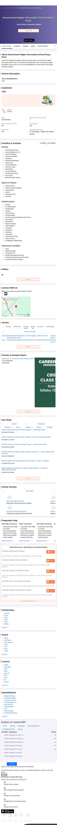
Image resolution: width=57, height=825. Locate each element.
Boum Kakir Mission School (15, 501)
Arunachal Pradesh (34, 24)
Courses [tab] (40, 326)
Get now (51, 560)
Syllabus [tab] (28, 427)
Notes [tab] (18, 427)
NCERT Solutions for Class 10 (13, 742)
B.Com (7, 682)
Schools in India (11, 8)
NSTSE (7, 613)
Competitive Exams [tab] (9, 729)
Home (3, 8)
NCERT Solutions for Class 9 (13, 745)
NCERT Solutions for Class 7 (13, 752)
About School (7, 46)
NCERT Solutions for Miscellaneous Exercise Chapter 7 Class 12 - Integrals (25, 461)
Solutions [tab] (7, 427)
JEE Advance (9, 642)
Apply (51, 552)
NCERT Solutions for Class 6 (13, 756)
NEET (6, 638)
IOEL (6, 617)
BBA (6, 671)
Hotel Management (10, 702)
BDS (6, 669)
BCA (6, 675)
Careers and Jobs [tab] (29, 331)
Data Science (9, 704)
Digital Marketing (10, 696)
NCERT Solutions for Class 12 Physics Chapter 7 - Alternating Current (23, 430)
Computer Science (10, 700)
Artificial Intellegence (11, 713)
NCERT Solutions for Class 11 (13, 738)
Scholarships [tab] (50, 326)
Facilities (25, 46)
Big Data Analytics (10, 698)
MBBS (7, 665)
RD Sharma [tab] (41, 424)
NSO (6, 622)
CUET (6, 651)
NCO (6, 620)
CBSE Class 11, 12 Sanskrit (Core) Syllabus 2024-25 (18, 358)
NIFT (6, 649)
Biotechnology (9, 711)
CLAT (6, 644)
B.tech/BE (8, 667)
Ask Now (12, 764)
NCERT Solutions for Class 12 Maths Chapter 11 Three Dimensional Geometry (26, 437)
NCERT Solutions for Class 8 (13, 749)
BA (5, 680)
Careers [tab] (20, 729)
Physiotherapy (9, 706)
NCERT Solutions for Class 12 (13, 735)
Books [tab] (39, 427)
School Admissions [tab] (33, 726)
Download (5, 363)
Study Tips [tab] (32, 327)
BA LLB (7, 673)
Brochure (28, 30)
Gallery (33, 46)
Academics (17, 46)
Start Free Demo (8, 541)
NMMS (7, 624)
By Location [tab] (30, 491)
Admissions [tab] (17, 326)
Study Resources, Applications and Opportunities (28, 547)
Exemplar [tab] (49, 427)
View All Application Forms (28, 601)
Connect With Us (43, 46)
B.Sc (6, 677)
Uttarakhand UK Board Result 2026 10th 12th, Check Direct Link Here (28, 340)
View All (28, 279)
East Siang (21, 24)
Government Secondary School (16, 511)
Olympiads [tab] (21, 726)
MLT (6, 708)
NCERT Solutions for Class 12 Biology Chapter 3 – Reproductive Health (24, 444)
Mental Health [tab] (26, 327)
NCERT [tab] (14, 424)
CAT (6, 646)
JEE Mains (8, 640)
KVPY (6, 615)
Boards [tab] (8, 326)
